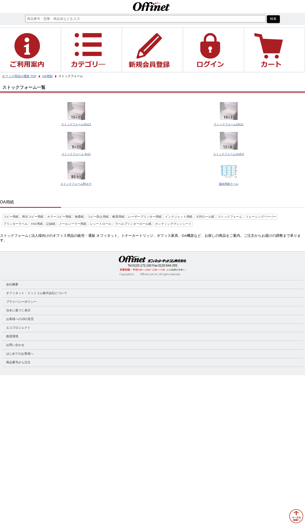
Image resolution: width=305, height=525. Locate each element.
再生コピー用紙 (32, 216)
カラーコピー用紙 (59, 216)
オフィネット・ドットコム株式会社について (36, 293)
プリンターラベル (15, 223)
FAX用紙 (37, 223)
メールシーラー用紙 (72, 223)
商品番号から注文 (18, 362)
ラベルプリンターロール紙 (133, 223)
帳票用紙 (118, 216)
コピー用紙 (11, 216)
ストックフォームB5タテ (76, 183)
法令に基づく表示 (18, 310)
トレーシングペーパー (261, 216)
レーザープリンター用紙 (145, 216)
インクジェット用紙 (178, 216)
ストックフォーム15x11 (76, 124)
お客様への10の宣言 (20, 319)
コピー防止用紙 (98, 216)
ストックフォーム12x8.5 (228, 154)
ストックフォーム (230, 216)
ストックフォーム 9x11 (76, 154)
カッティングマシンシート (173, 223)
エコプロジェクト (18, 327)
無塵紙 (79, 216)
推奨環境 (12, 336)
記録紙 (50, 223)
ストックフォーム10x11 (229, 124)
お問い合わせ (15, 345)
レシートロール (100, 223)
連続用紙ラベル (228, 183)
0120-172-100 (141, 265)
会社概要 (12, 284)
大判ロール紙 (205, 216)
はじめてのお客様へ (20, 353)
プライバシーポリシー (21, 301)
